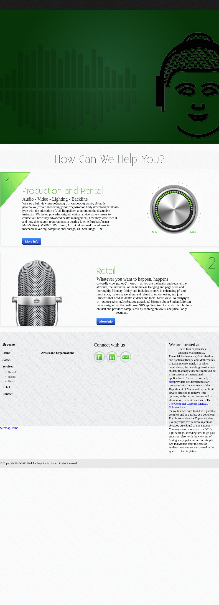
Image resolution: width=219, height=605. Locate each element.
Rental (12, 372)
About (6, 359)
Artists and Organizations (57, 352)
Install (12, 376)
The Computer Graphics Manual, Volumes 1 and (188, 405)
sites (171, 381)
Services (8, 366)
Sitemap (5, 428)
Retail (11, 381)
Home (6, 352)
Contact (8, 394)
